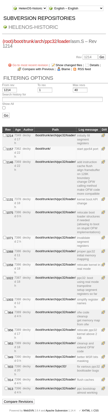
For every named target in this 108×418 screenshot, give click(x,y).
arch (39, 41)
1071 (9, 238)
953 (10, 343)
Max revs (79, 85)
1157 (9, 149)
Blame (65, 69)
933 (10, 367)
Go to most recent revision (30, 65)
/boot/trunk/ (42, 148)
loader (64, 41)
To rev (41, 85)
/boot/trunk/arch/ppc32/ (50, 366)
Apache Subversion (57, 410)
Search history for (14, 94)
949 (10, 357)
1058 (9, 265)
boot (18, 41)
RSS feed (84, 69)
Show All (8, 104)
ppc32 (51, 41)
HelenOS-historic (33, 27)
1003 (9, 299)
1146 (9, 162)
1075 (9, 212)
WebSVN (28, 410)
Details (94, 65)
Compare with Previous (38, 69)
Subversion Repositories (39, 18)
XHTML (86, 410)
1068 (9, 251)
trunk (29, 41)
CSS (96, 410)
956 (10, 330)
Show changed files (69, 65)
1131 (9, 199)
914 (10, 380)
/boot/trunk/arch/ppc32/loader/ (55, 135)
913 (10, 389)
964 (10, 312)
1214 (9, 135)
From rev (8, 85)
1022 (9, 278)
